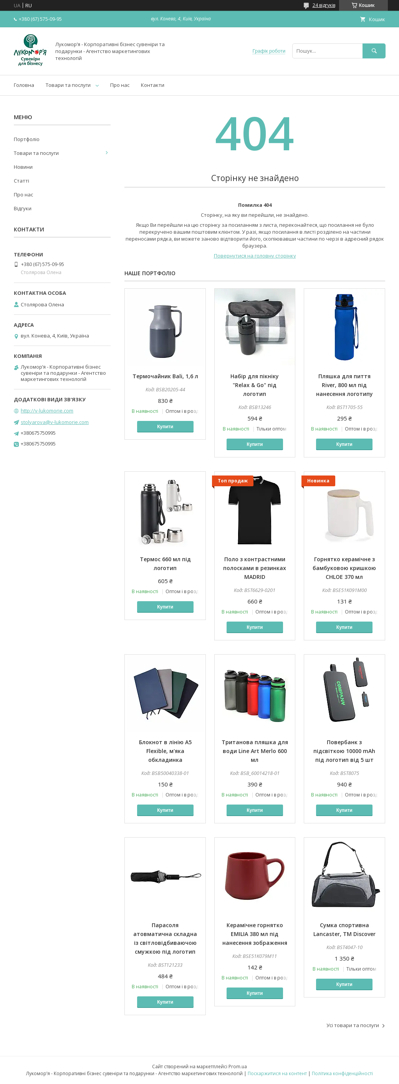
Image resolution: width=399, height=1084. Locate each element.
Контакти (152, 84)
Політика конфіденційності (342, 1073)
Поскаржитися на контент (277, 1073)
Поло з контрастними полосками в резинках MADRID (254, 567)
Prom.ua (237, 1066)
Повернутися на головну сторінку (255, 255)
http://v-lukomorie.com (47, 410)
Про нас (119, 84)
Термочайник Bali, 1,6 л (165, 376)
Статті (21, 180)
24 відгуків (324, 5)
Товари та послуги (68, 84)
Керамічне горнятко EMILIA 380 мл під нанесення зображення (254, 933)
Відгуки (22, 208)
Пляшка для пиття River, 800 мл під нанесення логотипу (344, 384)
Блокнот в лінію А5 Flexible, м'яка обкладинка (165, 750)
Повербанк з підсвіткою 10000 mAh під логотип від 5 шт (344, 750)
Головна (24, 84)
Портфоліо (27, 139)
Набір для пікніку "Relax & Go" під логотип (254, 384)
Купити (165, 426)
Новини (23, 166)
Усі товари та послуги (352, 1025)
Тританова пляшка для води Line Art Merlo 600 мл (255, 750)
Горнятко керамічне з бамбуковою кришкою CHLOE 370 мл (344, 567)
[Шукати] (374, 50)
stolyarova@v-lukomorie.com (55, 422)
